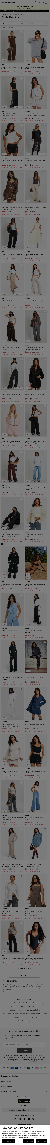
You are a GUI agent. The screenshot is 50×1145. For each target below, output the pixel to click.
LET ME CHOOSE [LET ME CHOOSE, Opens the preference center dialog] (8, 1141)
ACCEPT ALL (28, 1141)
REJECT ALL (41, 1141)
